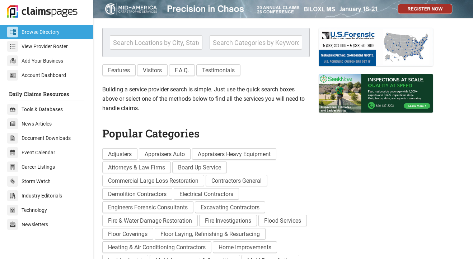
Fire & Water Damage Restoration (150, 220)
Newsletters (27, 224)
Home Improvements (245, 247)
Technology (27, 210)
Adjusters (120, 154)
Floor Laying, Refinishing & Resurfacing (210, 234)
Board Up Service (199, 167)
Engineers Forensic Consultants (148, 207)
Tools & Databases (35, 109)
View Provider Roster (37, 46)
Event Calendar (31, 152)
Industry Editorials (34, 195)
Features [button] (119, 70)
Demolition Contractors (137, 194)
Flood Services (282, 220)
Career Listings (31, 167)
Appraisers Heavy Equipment (234, 154)
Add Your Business (35, 60)
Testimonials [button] (218, 70)
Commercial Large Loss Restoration (153, 180)
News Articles (29, 123)
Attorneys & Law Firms (136, 167)
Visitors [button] (152, 70)
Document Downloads (39, 138)
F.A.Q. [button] (182, 70)
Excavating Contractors (230, 207)
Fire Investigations (228, 220)
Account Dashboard (36, 75)
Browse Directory (33, 32)
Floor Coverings (127, 234)
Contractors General (236, 180)
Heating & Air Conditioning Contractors (157, 247)
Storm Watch (29, 181)
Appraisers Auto (165, 154)
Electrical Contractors (206, 194)
